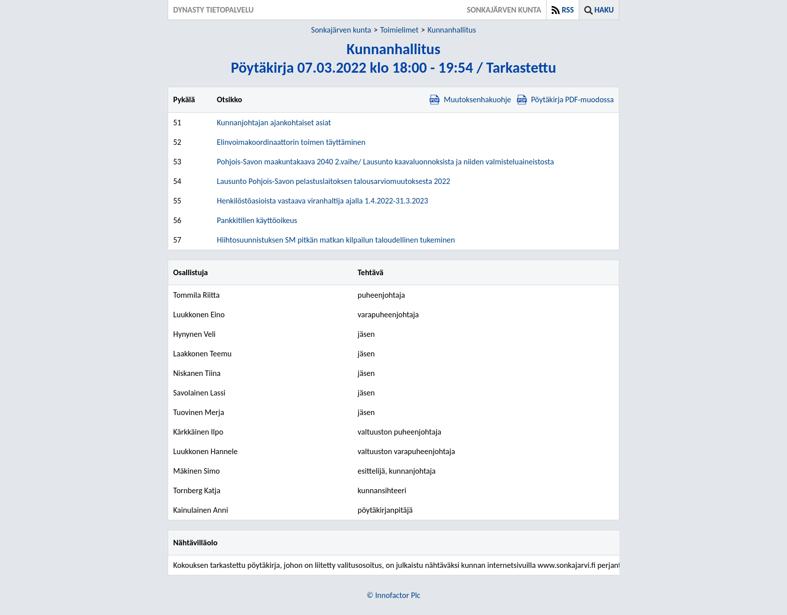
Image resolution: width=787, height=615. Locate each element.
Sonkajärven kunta (341, 30)
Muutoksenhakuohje (470, 99)
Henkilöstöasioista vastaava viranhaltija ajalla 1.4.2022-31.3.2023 (322, 201)
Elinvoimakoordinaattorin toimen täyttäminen (291, 142)
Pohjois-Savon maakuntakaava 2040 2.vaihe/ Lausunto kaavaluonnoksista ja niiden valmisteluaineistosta (385, 161)
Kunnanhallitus (452, 30)
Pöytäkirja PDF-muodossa (565, 99)
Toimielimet (399, 30)
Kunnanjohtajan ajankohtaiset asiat (274, 122)
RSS (568, 10)
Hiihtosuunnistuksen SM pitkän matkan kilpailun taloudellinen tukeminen (336, 240)
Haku (604, 10)
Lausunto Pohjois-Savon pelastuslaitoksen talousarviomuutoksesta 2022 (333, 181)
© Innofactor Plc (394, 595)
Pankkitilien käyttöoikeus (257, 220)
